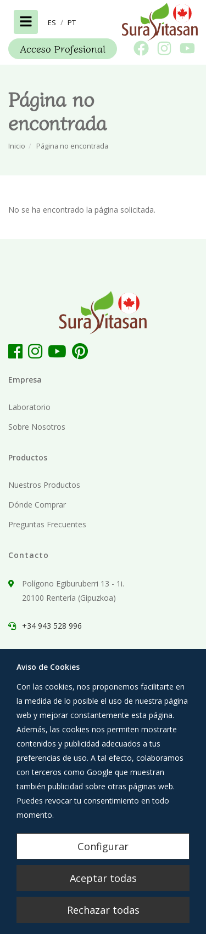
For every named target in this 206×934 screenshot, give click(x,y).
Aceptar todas (103, 878)
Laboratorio (29, 407)
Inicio (16, 146)
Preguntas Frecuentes (47, 524)
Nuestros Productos (44, 485)
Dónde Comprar (37, 504)
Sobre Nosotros (36, 427)
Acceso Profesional (62, 48)
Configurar (103, 846)
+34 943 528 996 (52, 625)
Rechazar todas (103, 909)
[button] (52, 22)
